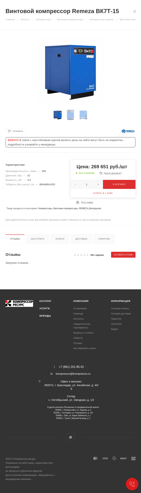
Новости (78, 338)
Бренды (45, 315)
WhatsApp (71, 437)
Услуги (44, 308)
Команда (78, 313)
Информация (120, 301)
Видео (114, 329)
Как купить (37, 239)
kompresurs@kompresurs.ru (73, 373)
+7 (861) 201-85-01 (71, 366)
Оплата (59, 239)
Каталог (45, 301)
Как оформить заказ (84, 348)
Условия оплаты (120, 308)
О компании (80, 308)
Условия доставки (121, 313)
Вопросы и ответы (83, 332)
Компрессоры (45, 208)
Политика (116, 324)
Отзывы (15, 239)
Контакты (78, 318)
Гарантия (116, 318)
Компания (80, 301)
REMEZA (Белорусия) (90, 208)
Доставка (81, 239)
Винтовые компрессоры (65, 208)
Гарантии (104, 239)
